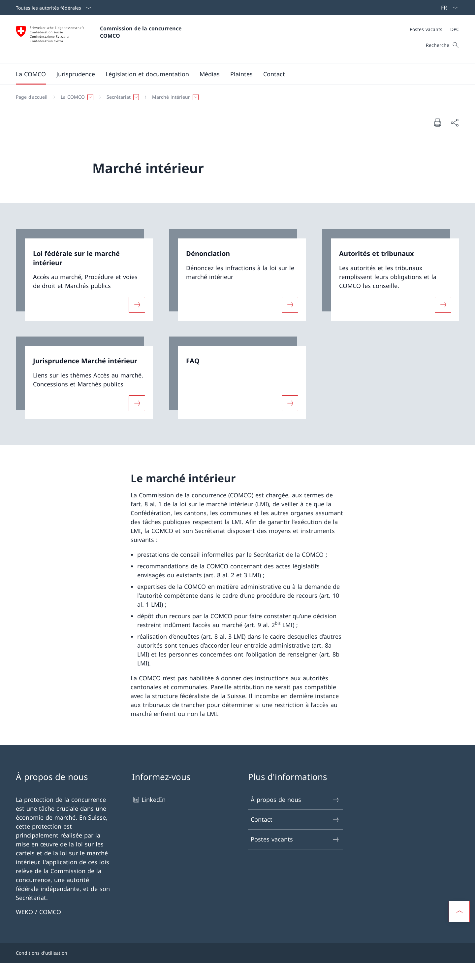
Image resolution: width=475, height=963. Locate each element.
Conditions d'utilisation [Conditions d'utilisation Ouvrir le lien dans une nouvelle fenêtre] (41, 953)
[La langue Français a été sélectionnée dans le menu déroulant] (447, 7)
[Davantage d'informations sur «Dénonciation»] (290, 305)
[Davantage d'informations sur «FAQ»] (290, 403)
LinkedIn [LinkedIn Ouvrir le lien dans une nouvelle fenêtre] (149, 800)
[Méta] (434, 29)
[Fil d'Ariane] (235, 97)
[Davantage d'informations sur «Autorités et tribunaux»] (443, 305)
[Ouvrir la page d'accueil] (99, 39)
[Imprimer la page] (437, 122)
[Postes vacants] (426, 29)
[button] (31, 74)
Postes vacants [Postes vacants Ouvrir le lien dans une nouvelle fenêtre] (295, 839)
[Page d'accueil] (32, 97)
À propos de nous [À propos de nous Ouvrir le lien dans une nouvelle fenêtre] (295, 800)
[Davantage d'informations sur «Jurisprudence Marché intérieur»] (137, 403)
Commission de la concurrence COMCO (141, 32)
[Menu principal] (232, 74)
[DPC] (454, 29)
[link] (84, 275)
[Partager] (454, 123)
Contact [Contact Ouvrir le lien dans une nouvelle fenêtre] (295, 819)
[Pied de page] (237, 953)
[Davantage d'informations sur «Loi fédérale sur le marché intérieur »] (137, 305)
